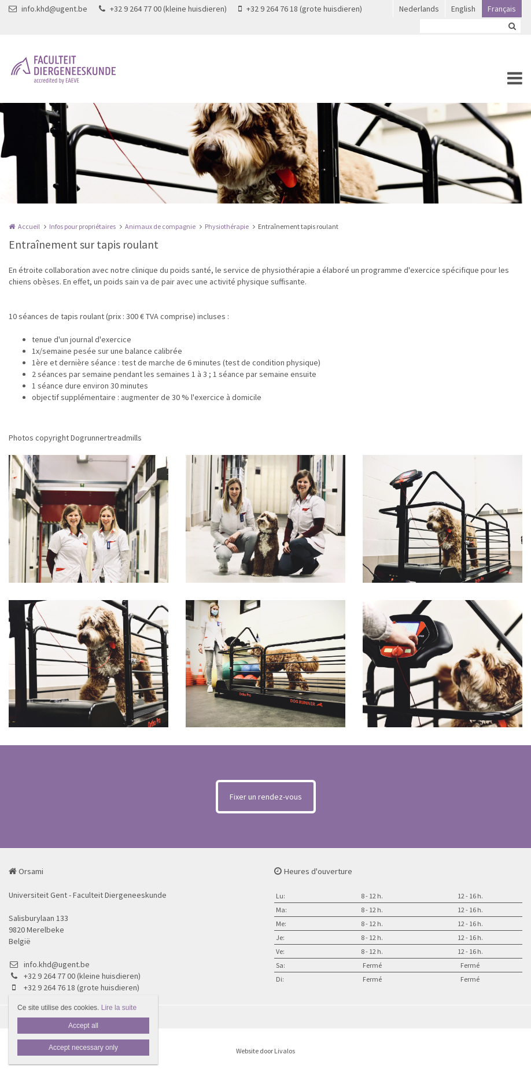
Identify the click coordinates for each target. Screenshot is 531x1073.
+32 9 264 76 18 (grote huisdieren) (300, 8)
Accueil (29, 226)
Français (502, 8)
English (463, 8)
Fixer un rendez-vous (266, 796)
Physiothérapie (227, 226)
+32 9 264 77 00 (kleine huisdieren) (163, 8)
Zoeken (512, 26)
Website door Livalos (265, 1050)
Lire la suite (119, 1008)
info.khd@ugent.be (48, 8)
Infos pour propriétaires (82, 226)
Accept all (83, 1026)
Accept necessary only (83, 1048)
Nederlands (419, 8)
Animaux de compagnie (160, 226)
